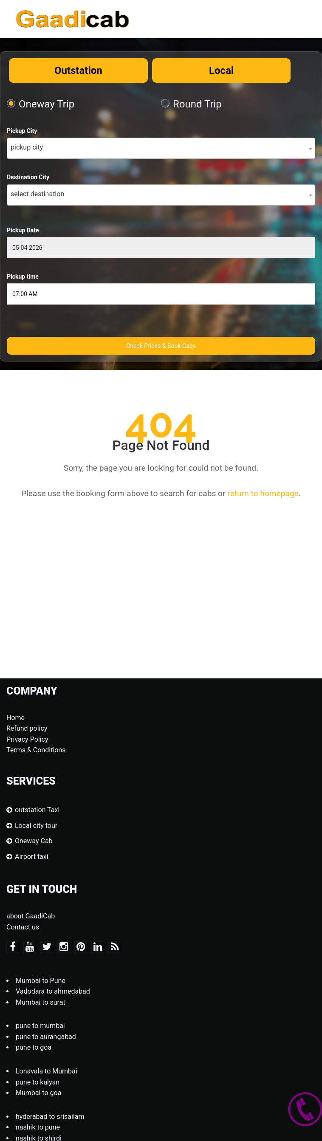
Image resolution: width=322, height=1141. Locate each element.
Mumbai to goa (38, 1093)
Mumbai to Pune (40, 981)
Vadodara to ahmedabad (53, 991)
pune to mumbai (40, 1026)
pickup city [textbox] (27, 147)
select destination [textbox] (37, 194)
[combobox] (161, 148)
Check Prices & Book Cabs (161, 345)
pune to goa (33, 1047)
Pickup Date (23, 230)
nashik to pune (38, 1127)
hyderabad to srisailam (50, 1117)
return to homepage (263, 493)
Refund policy (26, 728)
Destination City (28, 177)
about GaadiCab (30, 916)
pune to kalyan (37, 1082)
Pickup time (23, 276)
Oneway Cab (34, 841)
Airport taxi (31, 857)
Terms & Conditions (36, 750)
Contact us (22, 927)
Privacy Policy (27, 739)
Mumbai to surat (40, 1002)
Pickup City (22, 130)
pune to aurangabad (46, 1037)
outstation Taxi (37, 810)
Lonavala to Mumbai (46, 1071)
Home (15, 718)
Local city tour (36, 826)
